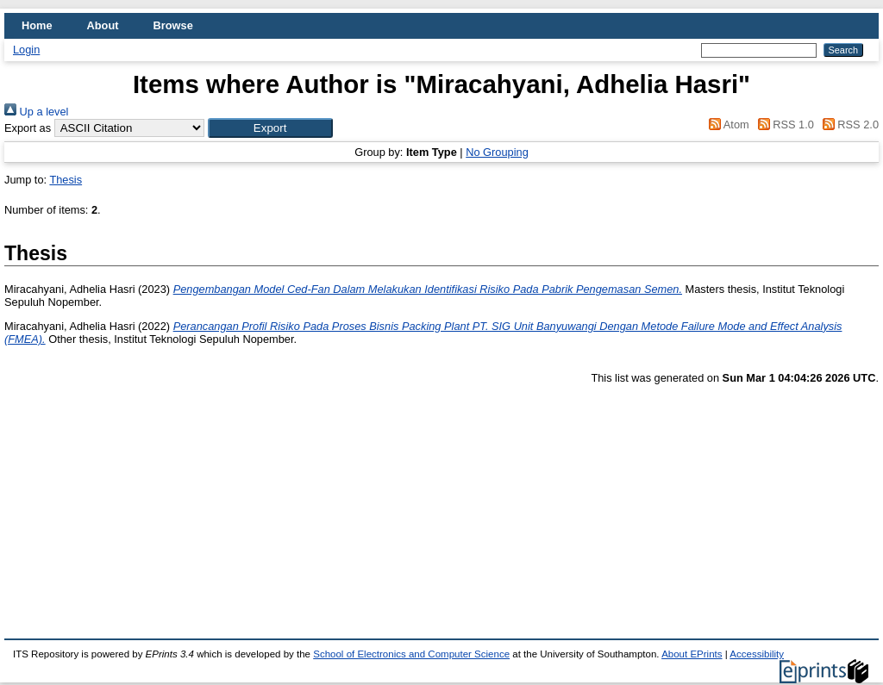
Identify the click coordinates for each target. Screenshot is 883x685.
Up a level (36, 111)
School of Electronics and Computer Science (411, 654)
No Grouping (497, 152)
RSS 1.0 (783, 124)
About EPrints (691, 654)
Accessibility (757, 654)
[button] (270, 128)
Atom (726, 124)
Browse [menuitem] (173, 25)
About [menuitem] (103, 25)
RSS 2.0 (848, 124)
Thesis (65, 179)
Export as (27, 127)
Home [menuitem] (37, 25)
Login (26, 49)
